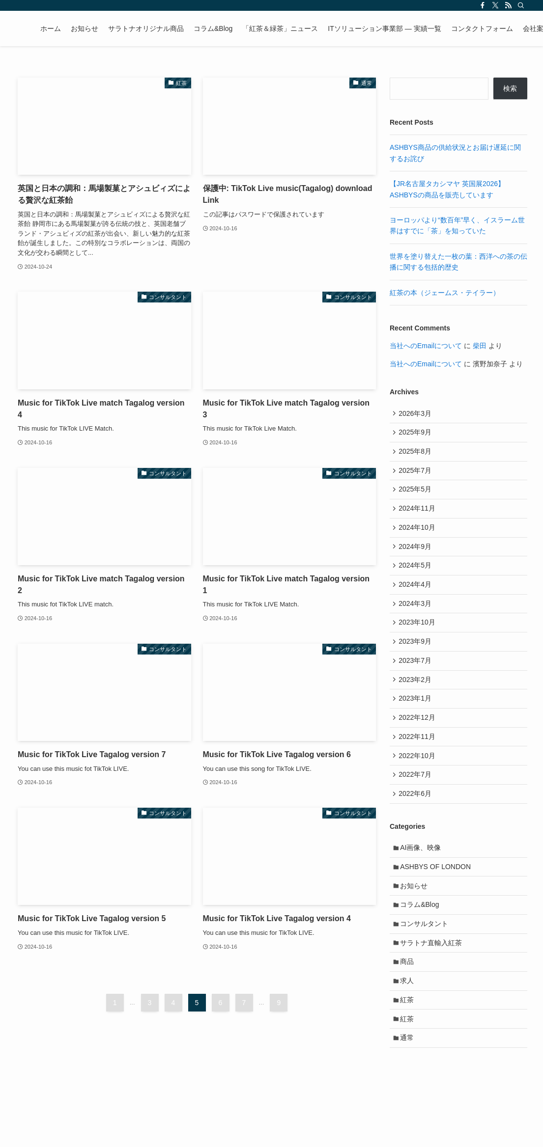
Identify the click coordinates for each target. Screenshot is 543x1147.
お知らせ (415, 919)
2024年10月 (418, 537)
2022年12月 (418, 741)
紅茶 (409, 1041)
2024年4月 (416, 597)
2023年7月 (416, 679)
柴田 (479, 346)
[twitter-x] (495, 5)
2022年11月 (418, 761)
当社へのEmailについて (426, 346)
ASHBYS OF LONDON (437, 898)
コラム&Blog (421, 939)
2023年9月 (416, 659)
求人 (409, 1021)
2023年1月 (416, 720)
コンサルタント (426, 959)
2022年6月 (416, 822)
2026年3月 (416, 414)
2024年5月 (416, 577)
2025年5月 (416, 495)
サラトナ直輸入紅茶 (433, 980)
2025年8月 (416, 455)
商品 (409, 1000)
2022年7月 (416, 802)
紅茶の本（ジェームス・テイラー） (445, 293)
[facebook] (482, 5)
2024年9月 (416, 557)
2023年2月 (416, 700)
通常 (409, 1082)
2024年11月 (418, 516)
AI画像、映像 (422, 878)
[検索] (520, 5)
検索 (510, 88)
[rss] (508, 5)
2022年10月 (418, 782)
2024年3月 (416, 618)
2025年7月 (416, 475)
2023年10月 (418, 639)
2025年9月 (416, 434)
